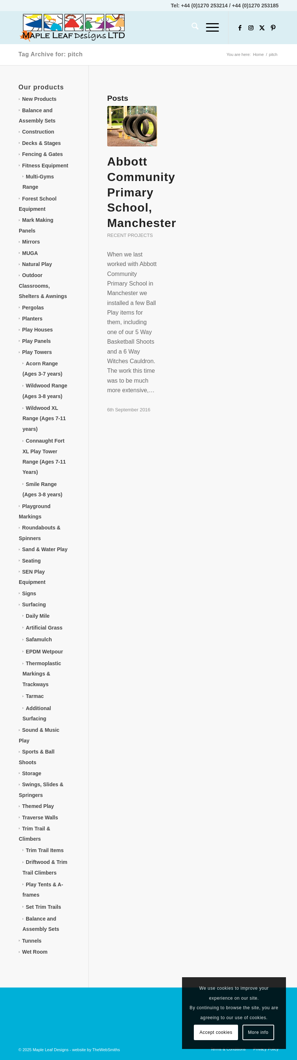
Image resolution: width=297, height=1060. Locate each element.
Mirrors (31, 242)
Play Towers (37, 352)
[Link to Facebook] (239, 27)
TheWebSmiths (106, 1049)
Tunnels (32, 941)
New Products (39, 99)
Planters (32, 319)
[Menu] (209, 27)
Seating (31, 561)
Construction (38, 132)
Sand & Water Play (44, 549)
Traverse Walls (40, 817)
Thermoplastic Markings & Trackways (41, 673)
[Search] (191, 27)
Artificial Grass (44, 628)
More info (258, 1032)
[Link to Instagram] (250, 27)
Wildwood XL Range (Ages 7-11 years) (44, 418)
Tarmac (35, 696)
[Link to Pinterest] (273, 27)
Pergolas (33, 308)
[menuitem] (191, 27)
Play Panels (36, 341)
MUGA (30, 253)
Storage (31, 773)
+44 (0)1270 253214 (204, 5)
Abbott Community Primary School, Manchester (142, 192)
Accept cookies (216, 1032)
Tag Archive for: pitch (50, 54)
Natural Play (37, 264)
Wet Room (35, 952)
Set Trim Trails (43, 907)
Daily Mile (38, 616)
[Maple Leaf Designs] (73, 27)
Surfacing (34, 604)
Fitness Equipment (45, 166)
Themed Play (38, 806)
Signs (29, 593)
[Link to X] (262, 27)
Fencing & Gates (42, 154)
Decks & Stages (41, 143)
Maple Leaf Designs (51, 1049)
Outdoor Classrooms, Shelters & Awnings (43, 285)
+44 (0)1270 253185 (255, 5)
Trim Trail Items (45, 850)
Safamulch (39, 639)
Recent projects (130, 235)
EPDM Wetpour (44, 652)
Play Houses (37, 330)
